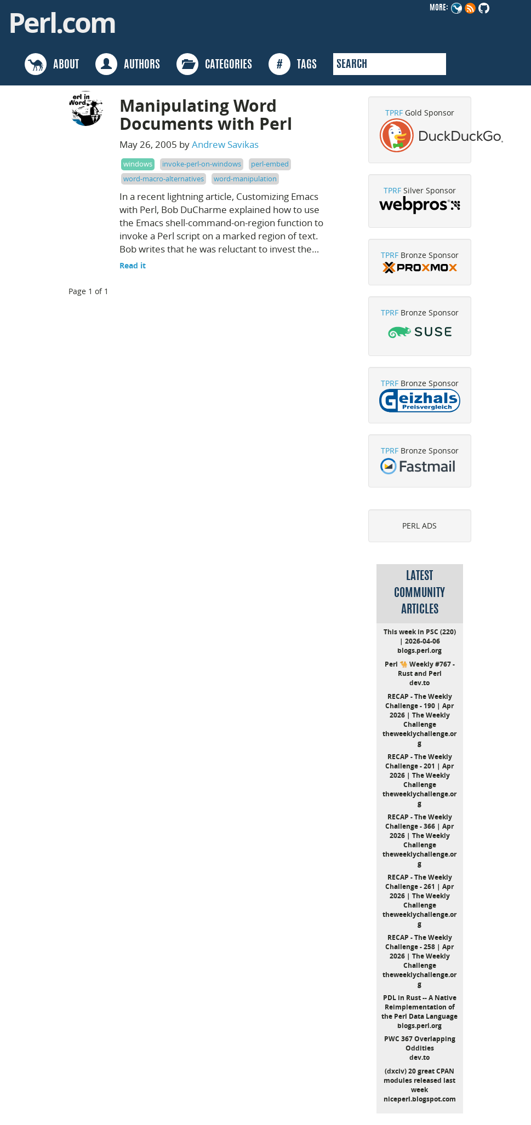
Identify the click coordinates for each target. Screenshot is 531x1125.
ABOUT (52, 64)
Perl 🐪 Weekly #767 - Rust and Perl (420, 668)
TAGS (293, 64)
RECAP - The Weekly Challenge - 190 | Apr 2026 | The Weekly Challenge (419, 710)
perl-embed (270, 164)
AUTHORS (127, 64)
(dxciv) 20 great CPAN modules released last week (419, 1080)
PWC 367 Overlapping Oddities (419, 1043)
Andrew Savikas (225, 144)
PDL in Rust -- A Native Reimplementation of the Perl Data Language (419, 1007)
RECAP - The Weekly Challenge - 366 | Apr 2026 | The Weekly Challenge (419, 831)
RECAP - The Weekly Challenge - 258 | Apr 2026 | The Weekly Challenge (419, 951)
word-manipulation (245, 178)
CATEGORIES (214, 64)
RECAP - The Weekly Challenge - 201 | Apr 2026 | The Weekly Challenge (419, 770)
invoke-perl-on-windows (201, 164)
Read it (132, 265)
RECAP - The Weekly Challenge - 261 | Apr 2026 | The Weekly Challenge (419, 891)
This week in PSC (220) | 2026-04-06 (420, 636)
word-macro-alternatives (163, 178)
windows (137, 164)
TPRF (394, 112)
